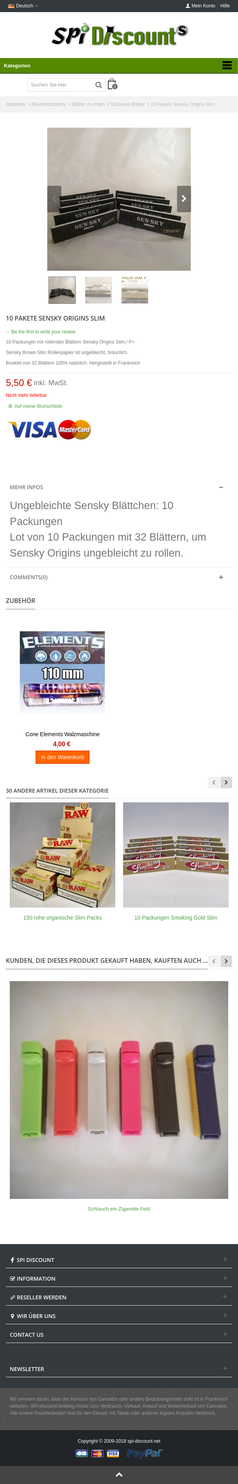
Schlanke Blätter (128, 104)
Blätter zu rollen (88, 104)
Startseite (16, 104)
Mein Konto (200, 6)
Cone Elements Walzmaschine (62, 734)
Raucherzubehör (49, 104)
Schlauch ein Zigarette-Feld (119, 1209)
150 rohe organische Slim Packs (62, 918)
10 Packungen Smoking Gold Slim (175, 918)
